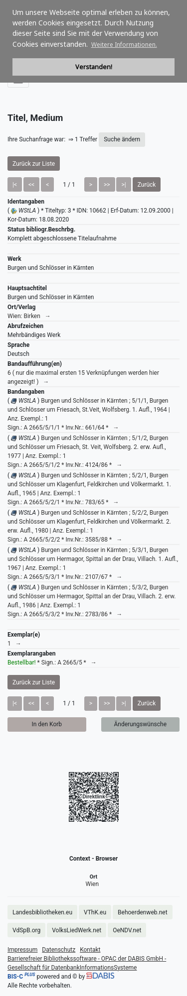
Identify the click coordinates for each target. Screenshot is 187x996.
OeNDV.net (127, 930)
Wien (92, 884)
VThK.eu (95, 912)
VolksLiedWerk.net (76, 930)
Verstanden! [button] (93, 67)
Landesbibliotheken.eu (42, 912)
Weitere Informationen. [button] (124, 44)
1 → (14, 643)
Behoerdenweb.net (143, 912)
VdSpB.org (26, 930)
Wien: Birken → (29, 316)
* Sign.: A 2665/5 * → (52, 662)
